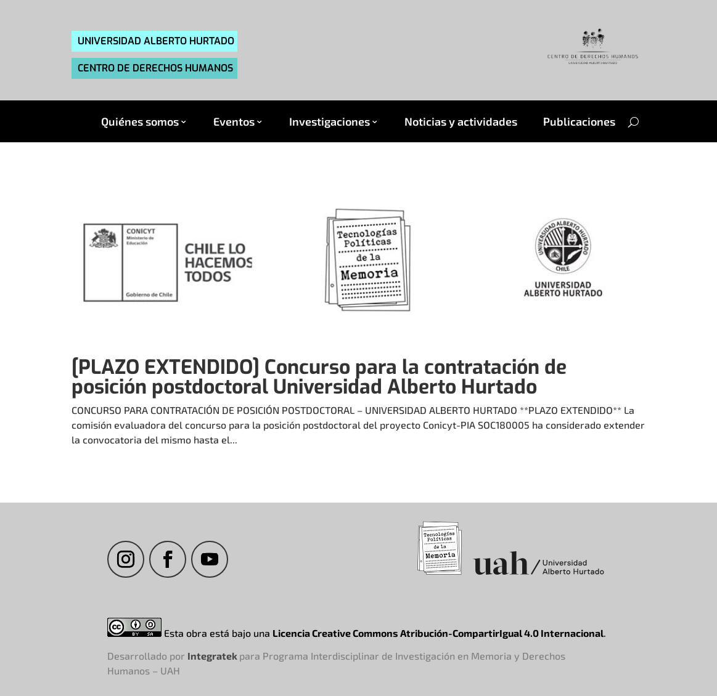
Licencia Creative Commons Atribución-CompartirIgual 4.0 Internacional (438, 633)
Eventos (234, 121)
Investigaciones (329, 121)
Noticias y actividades (460, 121)
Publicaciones (579, 121)
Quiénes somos (140, 121)
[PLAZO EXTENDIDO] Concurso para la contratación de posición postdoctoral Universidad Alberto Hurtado (319, 377)
